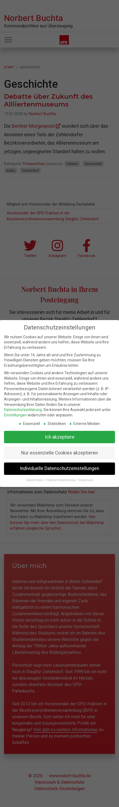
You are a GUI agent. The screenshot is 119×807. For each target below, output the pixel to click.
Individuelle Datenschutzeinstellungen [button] (59, 468)
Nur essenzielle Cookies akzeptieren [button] (59, 453)
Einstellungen (15, 415)
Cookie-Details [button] (35, 480)
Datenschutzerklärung (23, 410)
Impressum (86, 480)
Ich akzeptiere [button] (60, 437)
